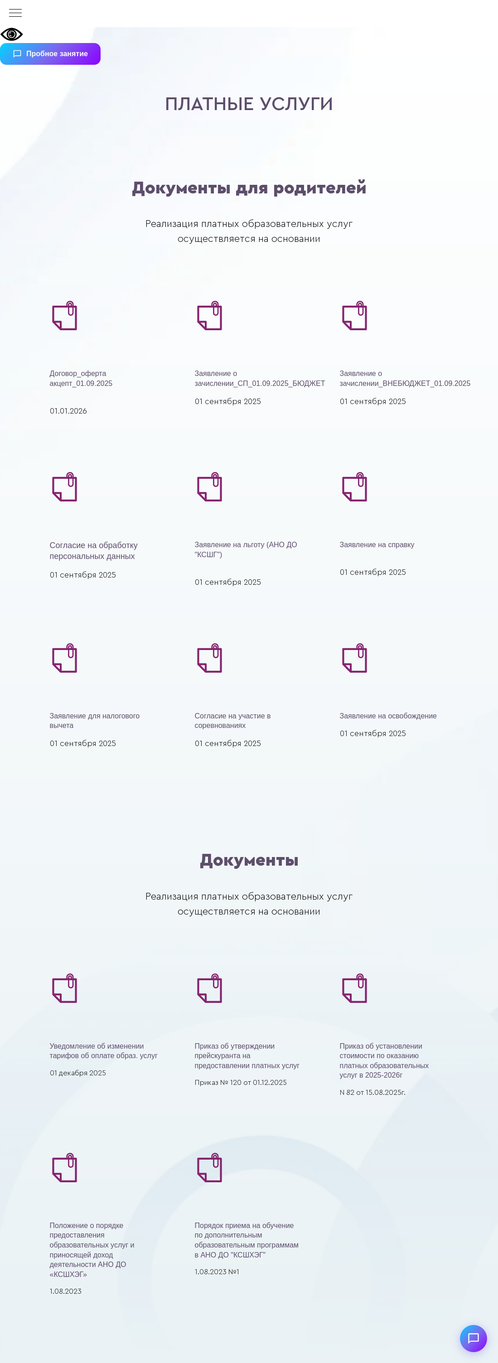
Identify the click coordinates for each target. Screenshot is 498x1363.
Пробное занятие (50, 53)
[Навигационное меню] (15, 13)
